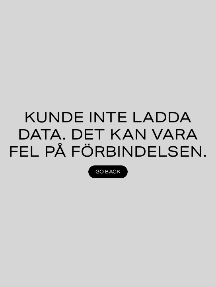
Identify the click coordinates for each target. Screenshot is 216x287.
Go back (108, 172)
